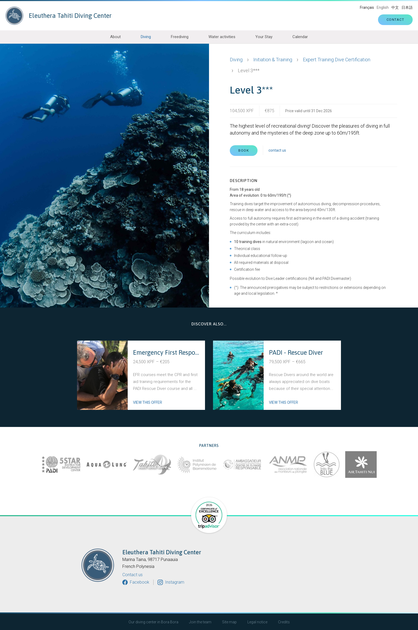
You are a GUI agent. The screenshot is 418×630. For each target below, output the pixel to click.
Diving (146, 36)
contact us (277, 150)
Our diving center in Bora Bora (153, 622)
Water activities (221, 36)
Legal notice (257, 622)
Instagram (174, 582)
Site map (229, 622)
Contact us (132, 575)
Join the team (200, 622)
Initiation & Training (272, 59)
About (115, 36)
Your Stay (263, 36)
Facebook (139, 582)
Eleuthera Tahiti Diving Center (58, 15)
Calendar (300, 36)
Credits (284, 622)
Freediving (179, 36)
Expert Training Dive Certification (336, 59)
